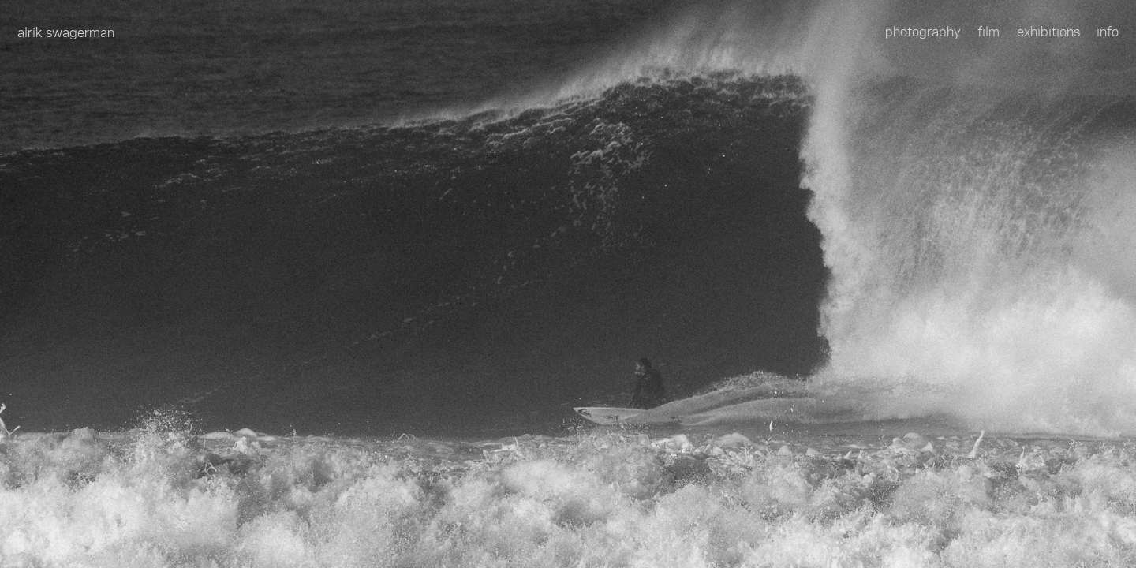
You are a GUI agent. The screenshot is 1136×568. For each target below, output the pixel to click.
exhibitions (1048, 30)
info (1108, 30)
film (988, 30)
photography (923, 30)
